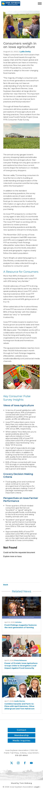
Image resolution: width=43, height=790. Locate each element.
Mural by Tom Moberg (21, 783)
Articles (18, 622)
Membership (21, 735)
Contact (21, 730)
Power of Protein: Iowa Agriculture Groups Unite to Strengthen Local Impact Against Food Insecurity (20, 665)
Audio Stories (19, 701)
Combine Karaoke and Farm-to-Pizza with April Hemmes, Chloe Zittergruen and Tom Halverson (19, 706)
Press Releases (20, 660)
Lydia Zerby (25, 51)
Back (5, 585)
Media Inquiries (21, 740)
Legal (36, 787)
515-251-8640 (21, 755)
